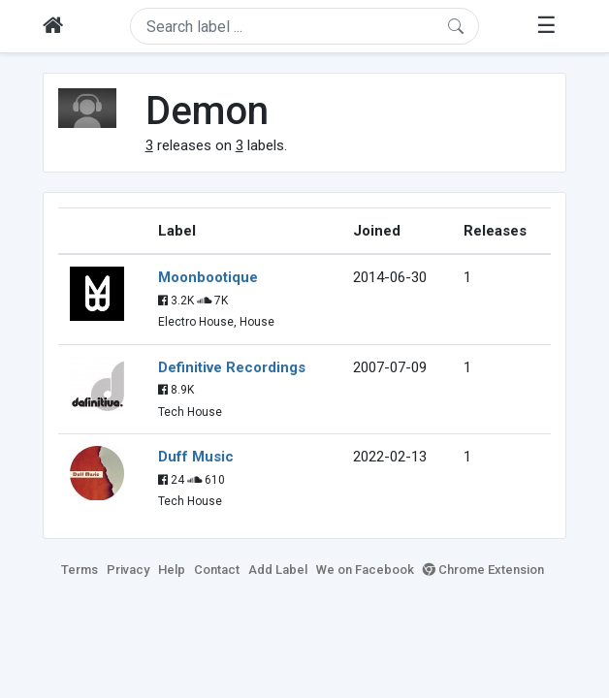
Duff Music (196, 456)
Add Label (277, 569)
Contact (217, 569)
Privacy (128, 569)
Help (171, 569)
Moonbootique (208, 277)
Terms (79, 569)
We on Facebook (365, 569)
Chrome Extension (483, 569)
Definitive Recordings (231, 367)
